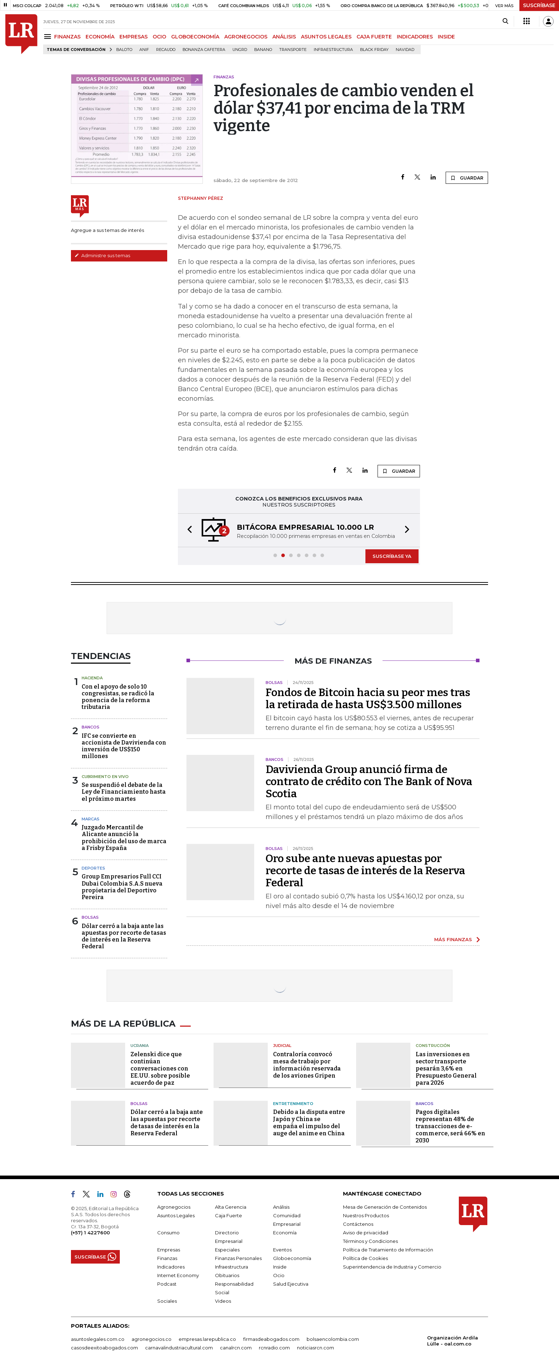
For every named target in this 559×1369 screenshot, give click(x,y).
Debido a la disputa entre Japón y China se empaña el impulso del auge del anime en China (309, 1123)
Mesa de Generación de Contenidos (385, 1207)
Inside (280, 1267)
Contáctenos (358, 1224)
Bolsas (90, 917)
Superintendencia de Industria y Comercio (392, 1267)
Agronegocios (173, 1207)
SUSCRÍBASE (539, 5)
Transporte (293, 49)
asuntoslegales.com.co (97, 1339)
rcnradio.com (274, 1347)
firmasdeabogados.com (271, 1339)
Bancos (90, 727)
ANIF (144, 49)
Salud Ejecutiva (290, 1284)
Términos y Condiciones (370, 1241)
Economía (285, 1232)
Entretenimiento (293, 1103)
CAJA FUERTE (374, 36)
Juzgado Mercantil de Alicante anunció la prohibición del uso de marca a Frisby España (124, 837)
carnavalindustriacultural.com (179, 1347)
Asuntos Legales (176, 1215)
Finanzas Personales (238, 1258)
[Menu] (48, 36)
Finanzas (167, 1258)
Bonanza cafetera (204, 49)
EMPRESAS (133, 36)
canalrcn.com (236, 1347)
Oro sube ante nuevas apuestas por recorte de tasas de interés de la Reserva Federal (365, 870)
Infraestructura (333, 49)
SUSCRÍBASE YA (392, 556)
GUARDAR (466, 178)
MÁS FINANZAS (453, 939)
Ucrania (139, 1045)
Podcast (166, 1284)
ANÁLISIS (284, 36)
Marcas (90, 818)
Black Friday (374, 49)
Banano (263, 49)
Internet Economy (178, 1275)
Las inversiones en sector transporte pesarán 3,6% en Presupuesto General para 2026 (446, 1068)
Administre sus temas (102, 255)
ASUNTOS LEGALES (326, 36)
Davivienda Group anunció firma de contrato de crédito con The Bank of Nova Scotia (369, 781)
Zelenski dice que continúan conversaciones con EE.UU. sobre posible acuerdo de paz (160, 1068)
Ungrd (239, 49)
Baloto (124, 49)
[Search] (505, 21)
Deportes (93, 868)
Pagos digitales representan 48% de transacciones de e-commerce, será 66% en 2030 (450, 1126)
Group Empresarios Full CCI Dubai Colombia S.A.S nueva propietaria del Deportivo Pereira (122, 887)
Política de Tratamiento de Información (388, 1250)
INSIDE (446, 36)
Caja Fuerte (228, 1215)
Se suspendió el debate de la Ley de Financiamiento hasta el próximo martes (124, 792)
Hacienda (92, 677)
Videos (223, 1301)
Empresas (168, 1250)
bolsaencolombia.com (333, 1339)
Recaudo (165, 49)
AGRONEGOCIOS (245, 36)
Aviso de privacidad (365, 1232)
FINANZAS (67, 36)
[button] (187, 530)
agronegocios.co (151, 1339)
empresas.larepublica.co (207, 1339)
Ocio (278, 1275)
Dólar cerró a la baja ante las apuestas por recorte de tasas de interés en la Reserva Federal (124, 936)
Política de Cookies (365, 1258)
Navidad (405, 49)
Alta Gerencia (230, 1207)
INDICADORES (415, 36)
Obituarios (227, 1275)
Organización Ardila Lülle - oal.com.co (452, 1341)
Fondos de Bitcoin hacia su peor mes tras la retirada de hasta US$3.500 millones (368, 698)
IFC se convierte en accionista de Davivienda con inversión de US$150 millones (124, 746)
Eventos (282, 1250)
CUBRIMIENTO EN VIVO (105, 776)
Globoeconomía (292, 1258)
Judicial (282, 1045)
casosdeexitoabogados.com (104, 1347)
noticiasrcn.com (315, 1347)
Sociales (167, 1301)
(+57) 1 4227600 (90, 1232)
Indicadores (171, 1267)
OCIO (159, 36)
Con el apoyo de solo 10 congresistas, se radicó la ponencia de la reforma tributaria (118, 697)
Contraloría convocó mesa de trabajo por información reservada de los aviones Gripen (307, 1065)
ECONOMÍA (100, 36)
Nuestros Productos (366, 1215)
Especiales (227, 1250)
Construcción (433, 1045)
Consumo (168, 1232)
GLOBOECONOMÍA (195, 36)
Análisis (281, 1207)
